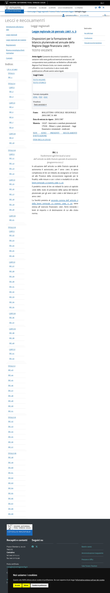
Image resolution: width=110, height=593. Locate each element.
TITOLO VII (12, 453)
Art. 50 (10, 406)
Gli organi (42, 8)
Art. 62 (10, 478)
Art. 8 (11, 127)
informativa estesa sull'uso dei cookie (90, 580)
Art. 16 (11, 189)
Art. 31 (11, 287)
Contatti (9, 58)
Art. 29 (11, 276)
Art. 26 (11, 256)
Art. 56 (10, 442)
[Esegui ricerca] (105, 15)
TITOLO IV (12, 227)
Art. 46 (10, 385)
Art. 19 (11, 204)
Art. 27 (11, 266)
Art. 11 (11, 158)
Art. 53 (10, 426)
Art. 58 (10, 457)
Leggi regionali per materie (16, 40)
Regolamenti (11, 45)
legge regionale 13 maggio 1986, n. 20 (47, 182)
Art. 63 (10, 483)
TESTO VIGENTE (39, 80)
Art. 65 (10, 493)
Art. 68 (10, 509)
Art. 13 (11, 168)
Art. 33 (11, 297)
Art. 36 (11, 317)
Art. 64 (10, 488)
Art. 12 (11, 163)
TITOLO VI (12, 417)
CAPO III (12, 134)
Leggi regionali (11, 35)
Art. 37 (11, 322)
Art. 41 (11, 353)
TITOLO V (11, 366)
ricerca (52, 11)
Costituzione (88, 38)
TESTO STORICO (39, 82)
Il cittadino (79, 8)
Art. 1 (10, 77)
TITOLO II (11, 83)
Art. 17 (11, 194)
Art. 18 (11, 199)
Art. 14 (11, 174)
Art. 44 (10, 375)
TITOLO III (12, 150)
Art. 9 (11, 138)
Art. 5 (11, 112)
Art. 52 (10, 421)
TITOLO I (11, 73)
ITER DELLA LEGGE (42, 140)
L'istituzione (32, 8)
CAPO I (12, 87)
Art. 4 (11, 107)
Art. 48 (10, 396)
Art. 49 (10, 401)
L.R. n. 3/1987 (12, 69)
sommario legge (67, 11)
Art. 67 (10, 503)
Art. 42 (11, 358)
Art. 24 (11, 245)
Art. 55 (10, 437)
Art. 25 (11, 251)
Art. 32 (11, 292)
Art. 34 (11, 302)
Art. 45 (10, 380)
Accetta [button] (17, 585)
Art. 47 (10, 390)
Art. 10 (11, 143)
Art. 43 (10, 370)
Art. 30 (11, 281)
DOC (46, 97)
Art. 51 (10, 411)
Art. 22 (11, 235)
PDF (40, 97)
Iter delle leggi (88, 33)
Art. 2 (11, 91)
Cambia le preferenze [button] (39, 585)
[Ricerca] (90, 15)
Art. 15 (11, 184)
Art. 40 (11, 343)
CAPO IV (12, 329)
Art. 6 (11, 117)
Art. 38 (11, 333)
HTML (35, 97)
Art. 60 (10, 467)
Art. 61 (10, 473)
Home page (31, 11)
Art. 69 (10, 514)
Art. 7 (11, 122)
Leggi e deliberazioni (65, 8)
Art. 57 (10, 447)
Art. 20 (11, 210)
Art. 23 (11, 240)
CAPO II (12, 103)
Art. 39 (11, 338)
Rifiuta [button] (26, 585)
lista (57, 11)
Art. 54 (10, 431)
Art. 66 (10, 498)
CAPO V (12, 349)
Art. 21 (11, 220)
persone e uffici (69, 15)
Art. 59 (10, 462)
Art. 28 (11, 271)
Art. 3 (11, 97)
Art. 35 (11, 307)
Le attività (52, 8)
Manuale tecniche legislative (93, 43)
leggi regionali (43, 11)
